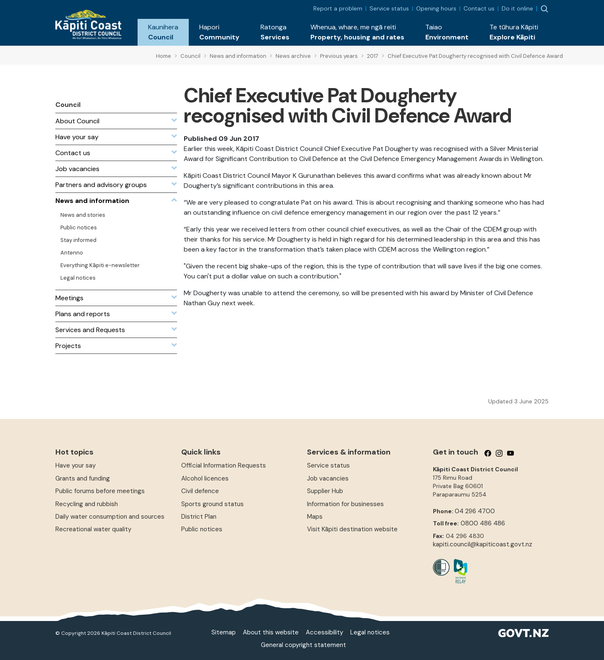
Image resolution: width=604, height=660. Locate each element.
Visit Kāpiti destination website (352, 529)
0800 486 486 (483, 523)
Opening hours (436, 8)
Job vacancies (328, 478)
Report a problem (337, 8)
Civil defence (200, 491)
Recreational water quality (93, 529)
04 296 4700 (475, 511)
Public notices (201, 529)
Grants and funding (82, 478)
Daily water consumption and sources (109, 516)
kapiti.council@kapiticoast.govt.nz (482, 544)
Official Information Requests (223, 465)
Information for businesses (345, 504)
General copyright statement (303, 645)
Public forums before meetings (100, 491)
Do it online (517, 8)
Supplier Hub (325, 491)
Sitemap (223, 632)
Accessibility (324, 632)
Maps (315, 516)
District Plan (198, 516)
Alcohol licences (205, 478)
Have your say (75, 465)
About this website (271, 632)
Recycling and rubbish (86, 504)
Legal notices (370, 632)
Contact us (479, 8)
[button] (163, 32)
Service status (389, 8)
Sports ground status (212, 504)
